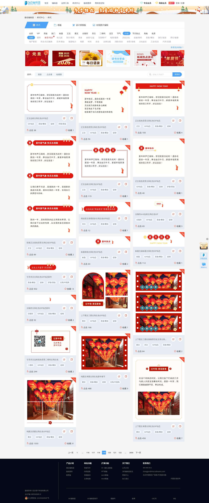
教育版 (68, 475)
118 (98, 452)
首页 (46, 3)
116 (87, 452)
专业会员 (147, 3)
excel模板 (104, 479)
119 (104, 452)
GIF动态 (31, 124)
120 (109, 452)
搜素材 (177, 74)
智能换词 (87, 475)
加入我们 (125, 479)
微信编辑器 (29, 17)
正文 (29, 248)
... (82, 452)
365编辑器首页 (127, 471)
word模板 (104, 475)
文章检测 (87, 479)
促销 (52, 124)
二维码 (30, 365)
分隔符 (30, 313)
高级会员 (162, 3)
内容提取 (87, 471)
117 (93, 452)
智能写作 (87, 468)
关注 (84, 224)
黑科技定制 (99, 3)
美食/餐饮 (42, 124)
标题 (84, 257)
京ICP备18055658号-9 (33, 494)
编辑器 (55, 3)
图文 (29, 437)
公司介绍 (125, 468)
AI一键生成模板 (106, 468)
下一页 (138, 452)
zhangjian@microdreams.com (154, 471)
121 (114, 452)
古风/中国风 (64, 282)
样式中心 (76, 3)
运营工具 (65, 3)
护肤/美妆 (62, 124)
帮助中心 (125, 475)
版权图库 (87, 3)
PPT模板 (104, 471)
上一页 (70, 452)
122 (120, 452)
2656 (131, 452)
